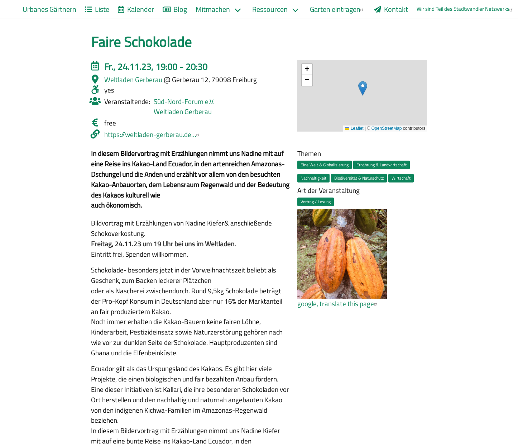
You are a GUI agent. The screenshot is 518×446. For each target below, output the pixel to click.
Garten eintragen (337, 9)
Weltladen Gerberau (183, 111)
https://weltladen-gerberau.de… (152, 134)
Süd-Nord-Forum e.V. (184, 101)
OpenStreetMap (386, 128)
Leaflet (354, 128)
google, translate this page (338, 303)
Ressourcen (270, 9)
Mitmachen (213, 9)
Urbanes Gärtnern (49, 9)
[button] (362, 88)
